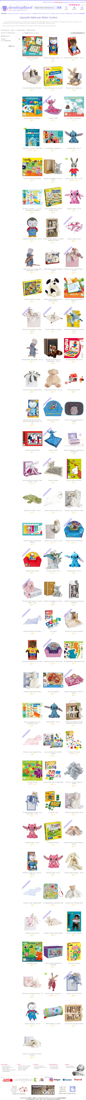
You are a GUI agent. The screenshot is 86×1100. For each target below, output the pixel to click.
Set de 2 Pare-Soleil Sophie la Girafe (74, 410)
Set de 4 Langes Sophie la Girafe (74, 773)
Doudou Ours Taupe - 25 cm (53, 531)
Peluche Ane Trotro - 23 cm (74, 168)
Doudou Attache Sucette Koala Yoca (74, 320)
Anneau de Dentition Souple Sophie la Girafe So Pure (74, 712)
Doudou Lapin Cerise (74, 229)
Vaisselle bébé (21, 30)
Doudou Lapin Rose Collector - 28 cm (74, 682)
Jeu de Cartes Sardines (32, 440)
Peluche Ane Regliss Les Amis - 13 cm (53, 169)
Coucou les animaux (74, 953)
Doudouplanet (5, 30)
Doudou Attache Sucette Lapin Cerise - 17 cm (32, 471)
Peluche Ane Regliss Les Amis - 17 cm (53, 592)
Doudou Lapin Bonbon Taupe (74, 500)
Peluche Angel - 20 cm (53, 863)
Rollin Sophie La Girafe (53, 1014)
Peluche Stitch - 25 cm (74, 561)
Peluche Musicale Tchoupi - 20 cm (53, 48)
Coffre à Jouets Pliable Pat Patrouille (53, 954)
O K (59, 7)
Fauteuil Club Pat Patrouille (74, 531)
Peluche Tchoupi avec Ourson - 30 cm (32, 863)
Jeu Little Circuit (32, 772)
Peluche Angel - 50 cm (32, 832)
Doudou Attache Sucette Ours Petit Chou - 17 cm (32, 803)
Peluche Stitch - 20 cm (74, 138)
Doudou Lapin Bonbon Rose (74, 802)
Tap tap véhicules (53, 681)
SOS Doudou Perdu (54, 1067)
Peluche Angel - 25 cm (74, 199)
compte (74, 8)
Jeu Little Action (32, 953)
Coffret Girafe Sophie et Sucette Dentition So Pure (53, 229)
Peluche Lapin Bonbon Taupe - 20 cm (32, 1044)
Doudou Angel (53, 108)
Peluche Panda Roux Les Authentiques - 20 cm (53, 350)
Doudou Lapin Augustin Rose (32, 742)
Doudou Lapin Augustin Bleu (32, 893)
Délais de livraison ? (22, 1069)
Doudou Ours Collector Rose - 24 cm (74, 260)
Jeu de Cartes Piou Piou (74, 470)
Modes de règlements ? (23, 1068)
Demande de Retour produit (40, 1067)
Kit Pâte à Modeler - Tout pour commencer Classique (32, 199)
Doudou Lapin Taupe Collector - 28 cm (74, 833)
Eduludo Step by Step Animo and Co (74, 290)
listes (66, 8)
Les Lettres (53, 621)
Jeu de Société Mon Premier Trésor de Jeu (53, 199)
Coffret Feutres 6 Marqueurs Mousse (32, 531)
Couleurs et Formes (74, 742)
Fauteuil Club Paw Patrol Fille (53, 651)
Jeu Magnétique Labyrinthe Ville (53, 893)
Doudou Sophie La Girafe (53, 319)
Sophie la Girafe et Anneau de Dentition (74, 592)
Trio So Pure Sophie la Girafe (74, 1014)
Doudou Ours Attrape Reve (74, 893)
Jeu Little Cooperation (74, 108)
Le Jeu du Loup (53, 802)
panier (82, 8)
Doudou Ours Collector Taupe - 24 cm (32, 320)
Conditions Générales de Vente (8, 1069)
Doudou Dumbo (53, 470)
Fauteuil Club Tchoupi (32, 561)
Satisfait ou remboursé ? (23, 1067)
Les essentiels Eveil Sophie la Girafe (53, 742)
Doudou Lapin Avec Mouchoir (32, 78)
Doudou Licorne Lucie (32, 923)
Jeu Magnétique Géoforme (74, 349)
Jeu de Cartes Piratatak (74, 923)
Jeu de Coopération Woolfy (32, 168)
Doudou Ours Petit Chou (74, 983)
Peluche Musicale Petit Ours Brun (32, 651)
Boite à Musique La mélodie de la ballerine (74, 441)
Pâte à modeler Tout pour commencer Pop (32, 712)
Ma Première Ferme (74, 380)
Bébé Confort (31, 30)
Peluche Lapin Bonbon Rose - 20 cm (32, 984)
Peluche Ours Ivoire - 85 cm (53, 380)
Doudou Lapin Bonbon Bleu (32, 681)
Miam (13, 30)
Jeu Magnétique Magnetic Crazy (74, 651)
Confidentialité (5, 1071)
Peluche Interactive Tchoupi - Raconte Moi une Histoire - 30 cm (32, 411)
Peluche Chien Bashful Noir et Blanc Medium (53, 290)
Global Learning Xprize (71, 1067)
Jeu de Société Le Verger (32, 289)
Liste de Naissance (54, 1068)
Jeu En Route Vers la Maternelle (53, 772)
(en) (9, 1071)
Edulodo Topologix (32, 48)
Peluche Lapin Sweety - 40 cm (74, 863)
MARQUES (82, 13)
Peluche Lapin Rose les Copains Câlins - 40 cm (32, 592)
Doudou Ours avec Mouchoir (74, 621)
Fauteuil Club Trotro (53, 410)
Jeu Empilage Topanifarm (53, 138)
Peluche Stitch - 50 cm (53, 712)
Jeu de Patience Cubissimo (32, 108)
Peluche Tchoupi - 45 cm (32, 1014)
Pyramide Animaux (53, 832)
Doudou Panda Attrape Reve (32, 380)
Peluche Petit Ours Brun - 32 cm (74, 48)
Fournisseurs (36, 1068)
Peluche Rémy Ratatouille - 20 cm (32, 349)
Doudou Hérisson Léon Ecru (53, 500)
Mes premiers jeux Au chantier (53, 78)
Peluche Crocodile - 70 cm (32, 500)
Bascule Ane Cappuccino (74, 78)
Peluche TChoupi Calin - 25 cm (32, 229)
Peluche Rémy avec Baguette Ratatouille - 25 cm (32, 260)
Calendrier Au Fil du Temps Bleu (32, 138)
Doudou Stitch (53, 440)
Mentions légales (5, 1068)
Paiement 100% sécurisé (7, 1067)
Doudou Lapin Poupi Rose (53, 983)
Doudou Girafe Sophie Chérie (53, 923)
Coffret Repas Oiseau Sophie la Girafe (53, 260)
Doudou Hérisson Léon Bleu (32, 621)
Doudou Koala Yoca (53, 561)
